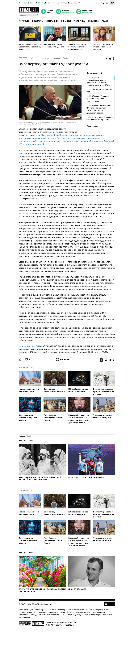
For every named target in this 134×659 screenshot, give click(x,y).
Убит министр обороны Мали (99, 90)
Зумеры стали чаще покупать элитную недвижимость (77, 47)
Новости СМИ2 (25, 436)
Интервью (24, 21)
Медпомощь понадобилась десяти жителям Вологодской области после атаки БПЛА (98, 81)
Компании (52, 21)
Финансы (66, 21)
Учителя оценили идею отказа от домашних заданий (103, 47)
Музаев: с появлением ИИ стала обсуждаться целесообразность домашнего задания (98, 109)
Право (105, 21)
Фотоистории (26, 440)
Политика (79, 21)
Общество (93, 21)
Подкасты (37, 21)
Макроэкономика (52, 58)
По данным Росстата (29, 345)
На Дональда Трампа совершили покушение (54, 45)
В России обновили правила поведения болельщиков (97, 98)
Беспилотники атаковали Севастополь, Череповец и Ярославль (30, 47)
